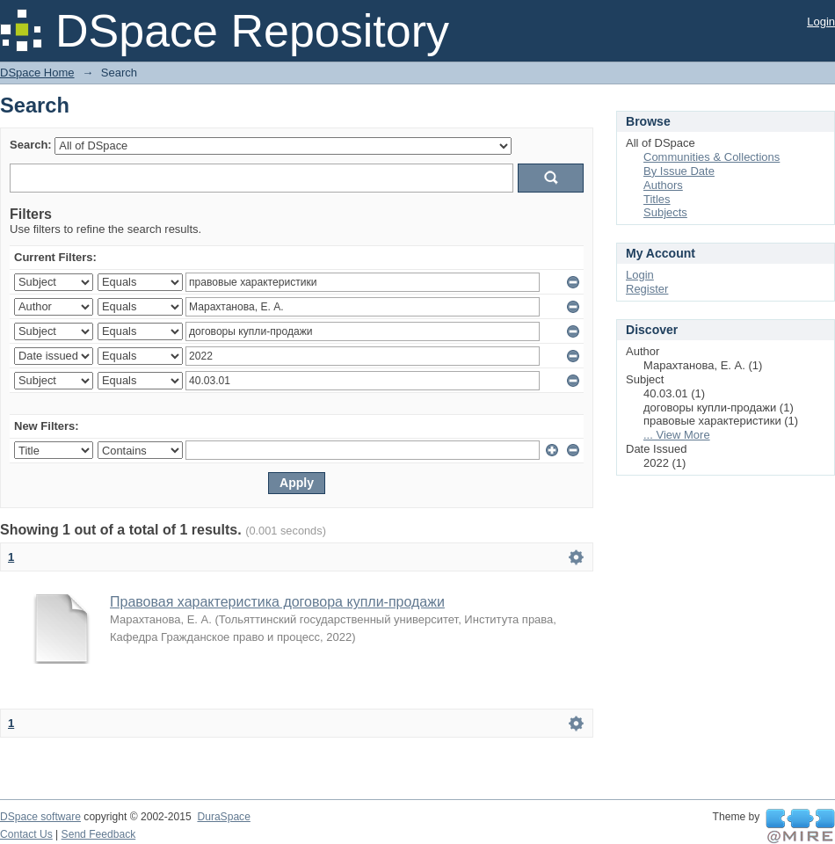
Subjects (665, 212)
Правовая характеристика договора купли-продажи (277, 601)
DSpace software (40, 817)
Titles (657, 199)
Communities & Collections (711, 157)
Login (821, 21)
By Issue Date (679, 171)
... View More (676, 434)
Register (647, 288)
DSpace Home (37, 72)
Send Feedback (99, 834)
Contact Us (26, 834)
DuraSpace (223, 817)
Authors (663, 185)
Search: (31, 144)
